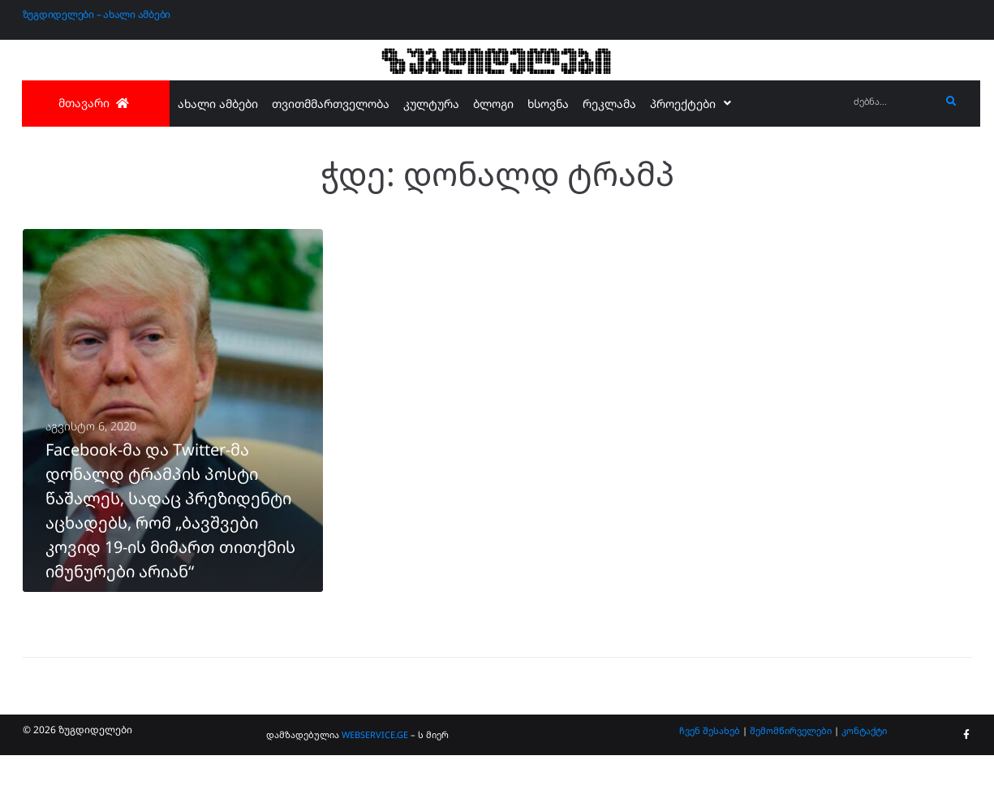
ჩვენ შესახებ (709, 773)
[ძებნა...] (893, 101)
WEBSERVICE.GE (375, 778)
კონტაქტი (864, 773)
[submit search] (951, 101)
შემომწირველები (791, 773)
